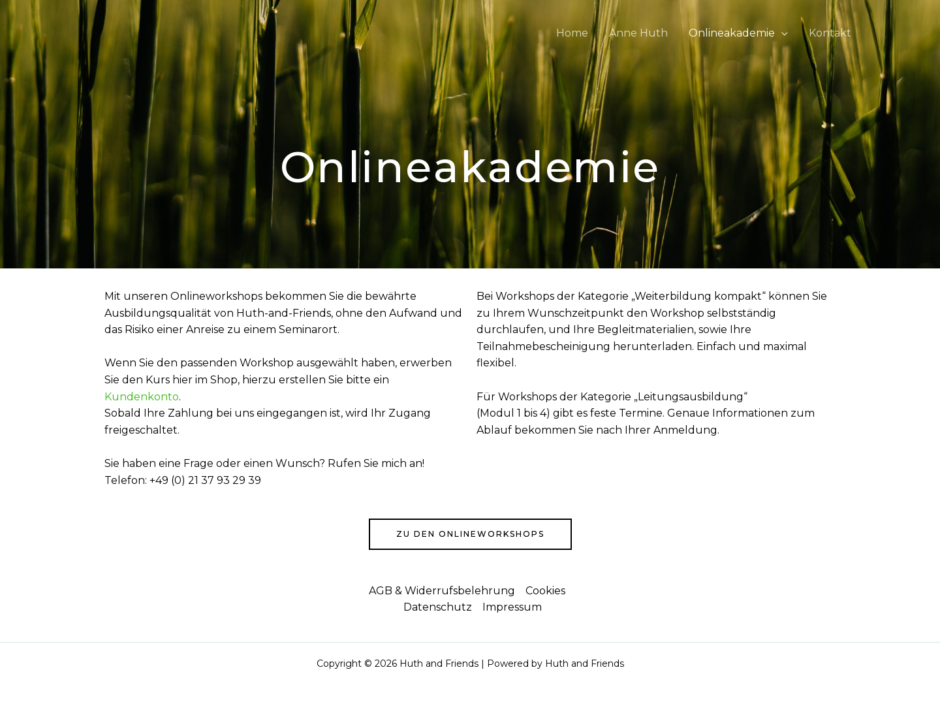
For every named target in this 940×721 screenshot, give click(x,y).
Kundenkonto (141, 397)
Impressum (512, 607)
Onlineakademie (732, 33)
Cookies (545, 591)
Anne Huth (638, 33)
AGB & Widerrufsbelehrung (442, 591)
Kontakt (830, 33)
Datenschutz (437, 607)
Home (572, 33)
